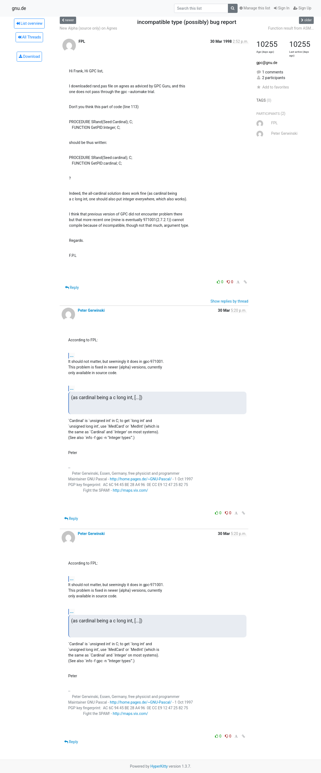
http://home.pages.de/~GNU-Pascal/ (141, 479)
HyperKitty (159, 766)
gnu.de (19, 8)
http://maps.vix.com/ (130, 490)
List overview (29, 23)
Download (29, 56)
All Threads (29, 37)
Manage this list (254, 8)
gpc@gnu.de (266, 63)
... (72, 355)
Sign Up (302, 8)
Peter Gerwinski (91, 310)
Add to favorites (272, 87)
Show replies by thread (229, 301)
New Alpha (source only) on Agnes (88, 28)
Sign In (282, 8)
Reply (72, 287)
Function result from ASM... (291, 28)
